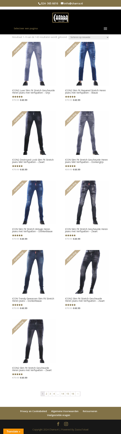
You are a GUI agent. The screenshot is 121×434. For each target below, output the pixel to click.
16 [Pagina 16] (72, 393)
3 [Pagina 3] (50, 393)
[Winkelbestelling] (89, 37)
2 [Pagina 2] (46, 393)
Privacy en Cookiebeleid (33, 411)
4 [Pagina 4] (54, 393)
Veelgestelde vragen (58, 415)
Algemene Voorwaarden (65, 411)
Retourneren (90, 411)
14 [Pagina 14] (62, 393)
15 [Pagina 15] (67, 393)
